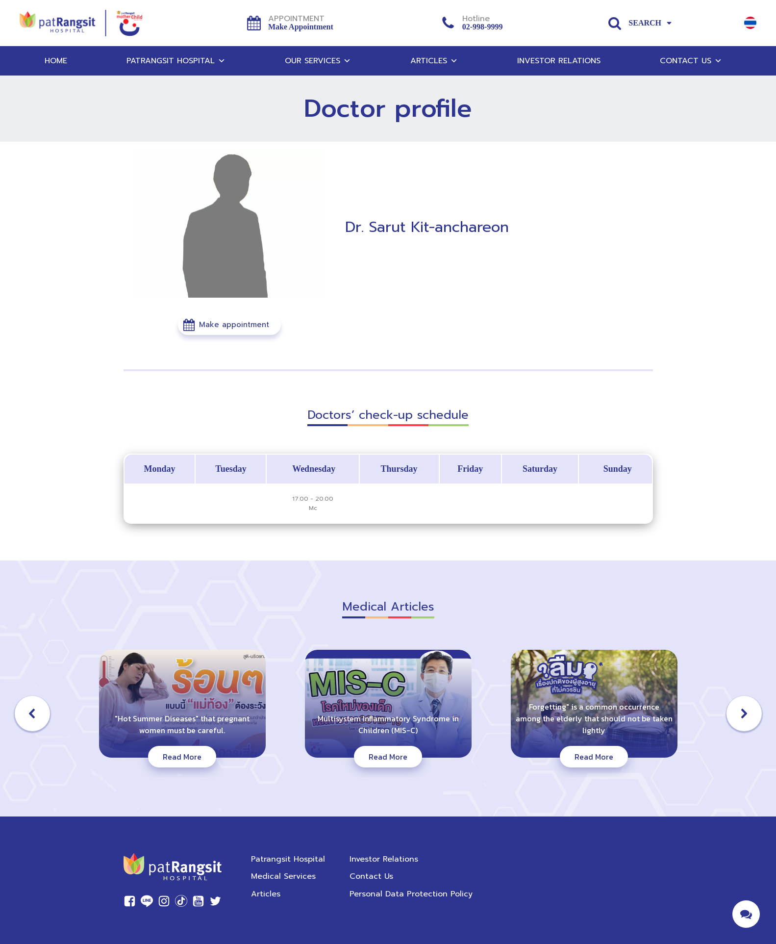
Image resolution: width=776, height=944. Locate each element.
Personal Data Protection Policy (411, 894)
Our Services (318, 61)
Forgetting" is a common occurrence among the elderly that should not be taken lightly (594, 718)
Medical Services (283, 876)
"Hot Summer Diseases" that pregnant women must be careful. (182, 724)
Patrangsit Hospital (175, 61)
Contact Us (691, 61)
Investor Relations (559, 61)
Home (56, 61)
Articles (434, 61)
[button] (229, 325)
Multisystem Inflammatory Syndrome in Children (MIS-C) (388, 724)
